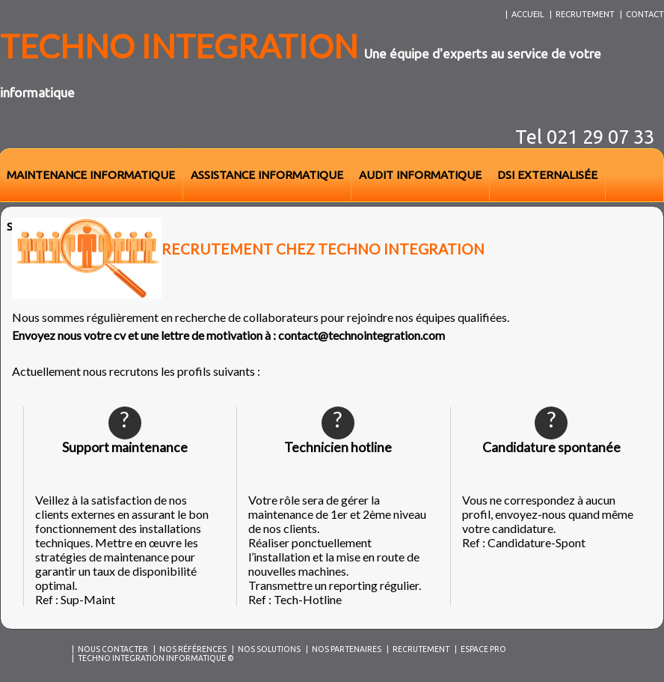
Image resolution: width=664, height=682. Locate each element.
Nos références (193, 649)
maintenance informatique (91, 174)
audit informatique (420, 174)
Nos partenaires (346, 649)
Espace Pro (483, 649)
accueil (527, 14)
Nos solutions (269, 649)
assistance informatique (267, 174)
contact (645, 14)
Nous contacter (113, 649)
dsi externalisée (547, 174)
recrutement (585, 14)
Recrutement (421, 649)
